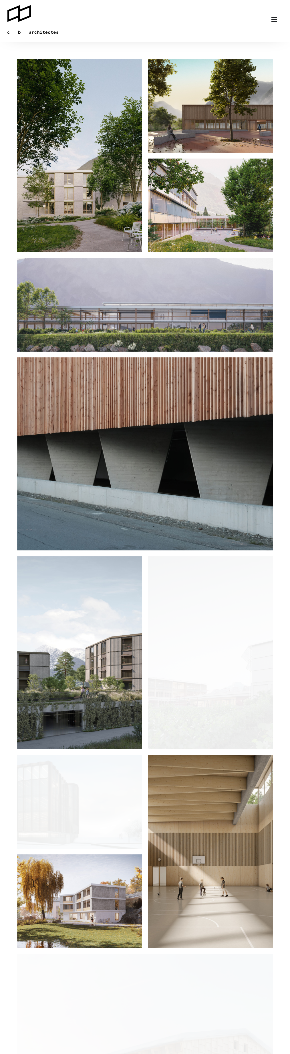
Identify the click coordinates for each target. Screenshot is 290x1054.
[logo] (33, 6)
